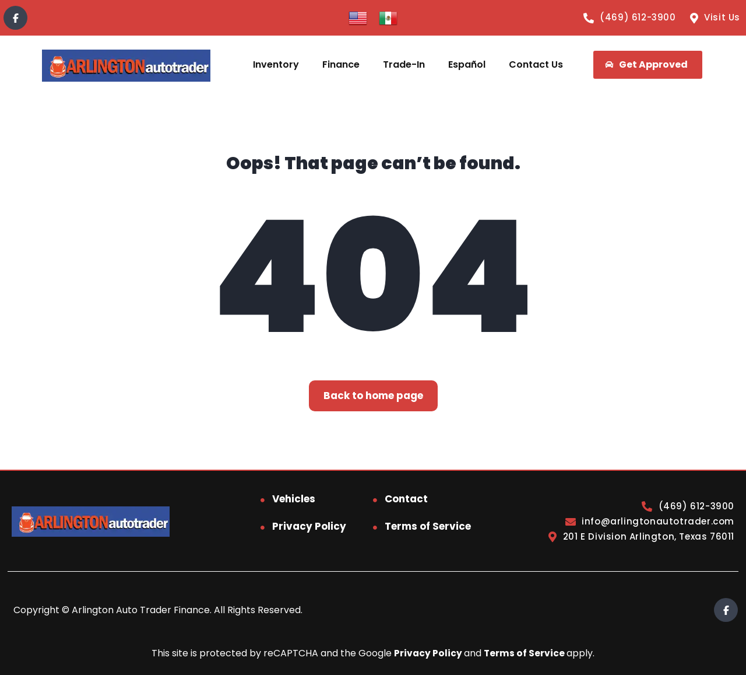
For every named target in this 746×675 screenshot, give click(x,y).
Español (466, 64)
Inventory (276, 64)
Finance (341, 64)
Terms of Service (428, 526)
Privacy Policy (309, 526)
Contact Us (536, 64)
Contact (406, 499)
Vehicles (293, 499)
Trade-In (404, 64)
